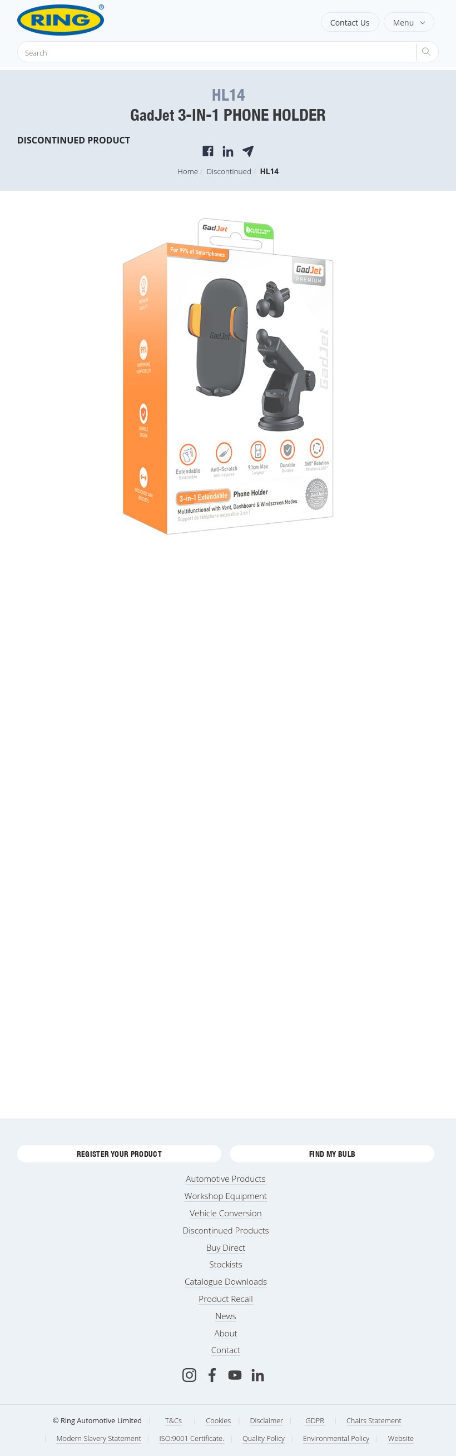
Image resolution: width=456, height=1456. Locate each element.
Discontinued (228, 171)
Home (187, 171)
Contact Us (350, 22)
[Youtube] (235, 1375)
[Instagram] (189, 1375)
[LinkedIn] (258, 1375)
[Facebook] (212, 1375)
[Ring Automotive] (88, 20)
